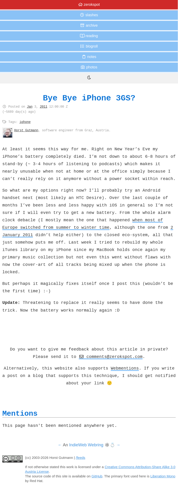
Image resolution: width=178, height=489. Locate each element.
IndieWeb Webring (86, 445)
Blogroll (89, 46)
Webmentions (125, 368)
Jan (29, 106)
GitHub (97, 476)
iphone (25, 122)
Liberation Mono (162, 476)
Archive (89, 25)
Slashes (89, 15)
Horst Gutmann (26, 130)
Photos (88, 67)
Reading (89, 36)
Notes (89, 57)
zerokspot (89, 4)
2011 (43, 106)
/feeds (80, 458)
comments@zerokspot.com (111, 356)
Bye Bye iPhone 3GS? (89, 98)
